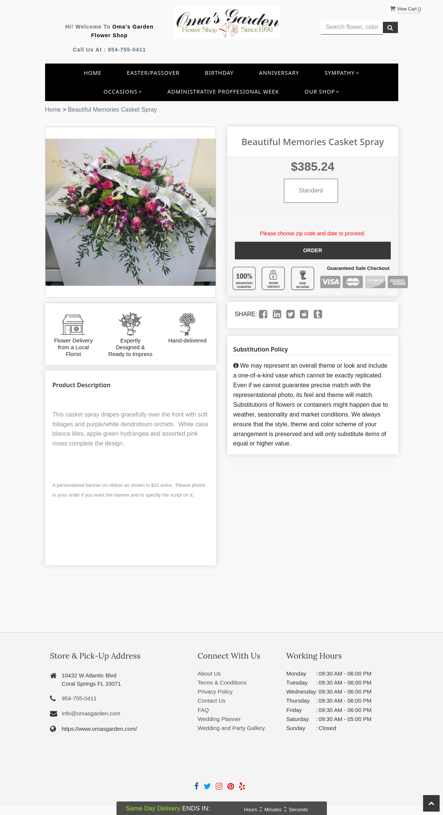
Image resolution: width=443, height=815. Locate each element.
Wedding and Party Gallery (231, 728)
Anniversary (279, 72)
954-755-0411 (127, 50)
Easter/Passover (153, 72)
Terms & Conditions (222, 682)
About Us (209, 673)
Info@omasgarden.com (91, 713)
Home (92, 72)
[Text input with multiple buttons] (352, 27)
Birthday (219, 72)
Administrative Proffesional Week (223, 91)
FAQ (203, 710)
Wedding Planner (219, 719)
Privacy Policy (215, 691)
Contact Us (211, 700)
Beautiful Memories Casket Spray (112, 109)
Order (312, 250)
